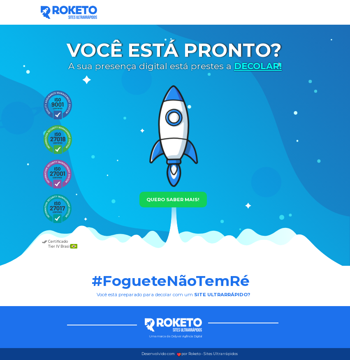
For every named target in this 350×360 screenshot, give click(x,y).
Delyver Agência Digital (186, 336)
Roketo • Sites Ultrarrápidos (213, 354)
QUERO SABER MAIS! (172, 199)
